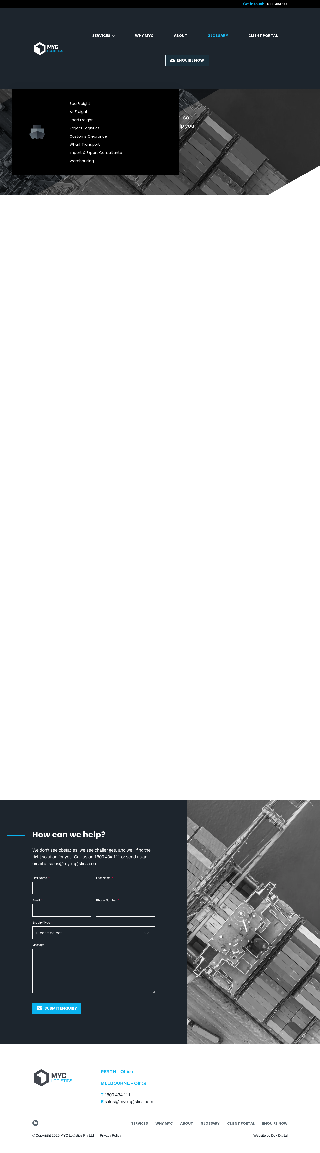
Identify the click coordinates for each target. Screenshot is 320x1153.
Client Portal (241, 1123)
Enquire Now (275, 1123)
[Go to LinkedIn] (35, 1123)
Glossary (210, 1123)
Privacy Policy (110, 1135)
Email (37, 900)
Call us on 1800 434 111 (97, 856)
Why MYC (164, 1123)
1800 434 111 (276, 4)
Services (139, 1123)
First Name (41, 878)
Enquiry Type (42, 922)
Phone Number (107, 900)
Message (38, 945)
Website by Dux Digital (270, 1135)
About (186, 1123)
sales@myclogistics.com (73, 863)
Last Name (104, 878)
